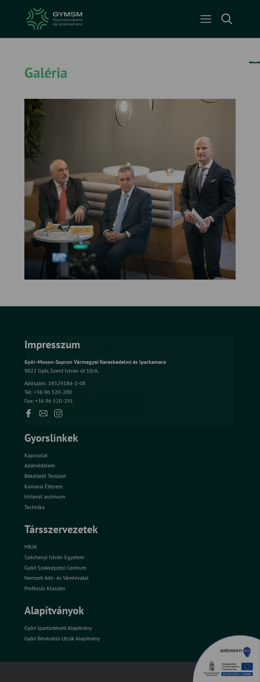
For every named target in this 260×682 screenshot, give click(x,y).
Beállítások (117, 366)
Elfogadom (63, 366)
